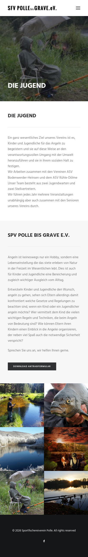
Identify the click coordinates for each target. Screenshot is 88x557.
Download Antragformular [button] (32, 366)
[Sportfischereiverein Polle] (32, 8)
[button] (78, 8)
